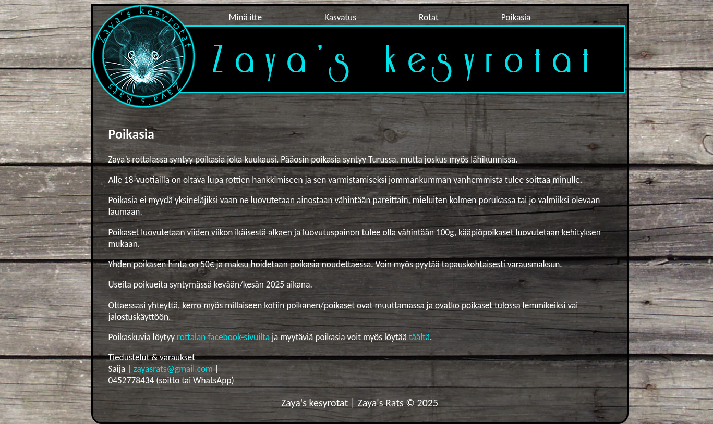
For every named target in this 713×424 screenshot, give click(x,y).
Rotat (429, 17)
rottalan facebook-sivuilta (224, 337)
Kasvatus (340, 17)
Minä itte (245, 17)
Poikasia (516, 17)
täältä (419, 337)
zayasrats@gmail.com (173, 369)
